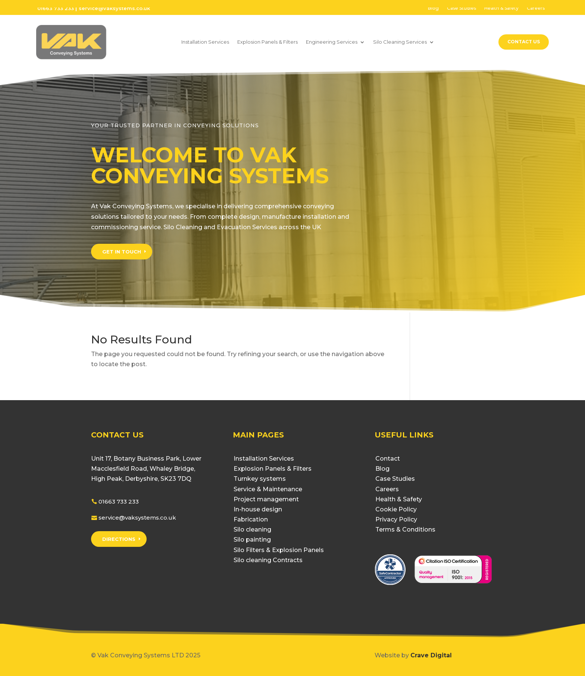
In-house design (258, 509)
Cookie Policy (396, 509)
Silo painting (252, 539)
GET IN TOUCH (121, 252)
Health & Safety (501, 8)
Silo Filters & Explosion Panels (279, 550)
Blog (433, 8)
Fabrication (251, 519)
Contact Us (523, 41)
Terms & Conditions (405, 529)
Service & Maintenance (268, 489)
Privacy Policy (396, 519)
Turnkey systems (260, 478)
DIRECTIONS (118, 539)
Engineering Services (331, 42)
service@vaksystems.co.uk (137, 517)
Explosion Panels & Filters (267, 42)
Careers (536, 8)
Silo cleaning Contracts (268, 560)
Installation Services (205, 42)
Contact (387, 458)
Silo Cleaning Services (400, 42)
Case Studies (461, 8)
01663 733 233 (55, 8)
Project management (266, 499)
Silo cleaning (252, 529)
